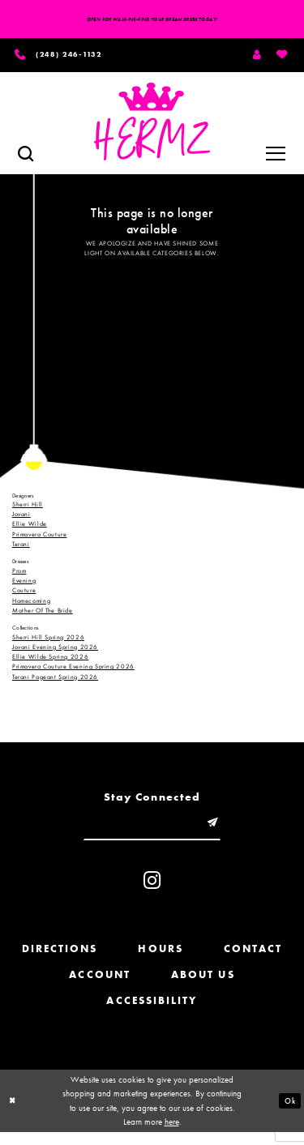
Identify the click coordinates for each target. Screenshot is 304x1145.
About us (203, 987)
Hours (160, 961)
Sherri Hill (27, 510)
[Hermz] (151, 129)
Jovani (21, 520)
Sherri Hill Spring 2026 (48, 643)
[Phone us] (73, 58)
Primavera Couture (39, 540)
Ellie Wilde (29, 530)
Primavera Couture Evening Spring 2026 (73, 673)
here (172, 1134)
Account (100, 987)
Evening (24, 587)
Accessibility (151, 1013)
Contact (253, 961)
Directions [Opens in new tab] (60, 961)
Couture (24, 596)
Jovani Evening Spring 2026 (55, 653)
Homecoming (31, 607)
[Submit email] (224, 831)
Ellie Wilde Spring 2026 (50, 663)
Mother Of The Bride (42, 617)
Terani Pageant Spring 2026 (55, 683)
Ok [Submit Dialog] (288, 1114)
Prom (19, 577)
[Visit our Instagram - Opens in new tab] (152, 893)
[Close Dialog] (13, 1114)
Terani (21, 550)
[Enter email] (152, 831)
